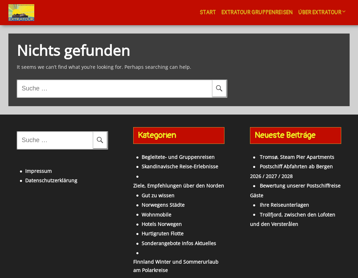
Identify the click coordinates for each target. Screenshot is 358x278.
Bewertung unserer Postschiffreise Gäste (298, 181)
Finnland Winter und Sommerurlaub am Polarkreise (171, 251)
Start (208, 12)
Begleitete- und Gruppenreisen (168, 152)
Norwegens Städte (153, 191)
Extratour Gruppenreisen (257, 12)
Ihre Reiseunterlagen (275, 191)
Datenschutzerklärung (42, 172)
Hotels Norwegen (152, 210)
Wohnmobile (147, 200)
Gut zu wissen (148, 181)
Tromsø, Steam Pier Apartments (287, 152)
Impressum (29, 162)
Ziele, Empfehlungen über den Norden (177, 172)
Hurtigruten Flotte (153, 220)
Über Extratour (319, 12)
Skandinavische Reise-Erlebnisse (170, 162)
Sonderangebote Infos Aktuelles (169, 229)
